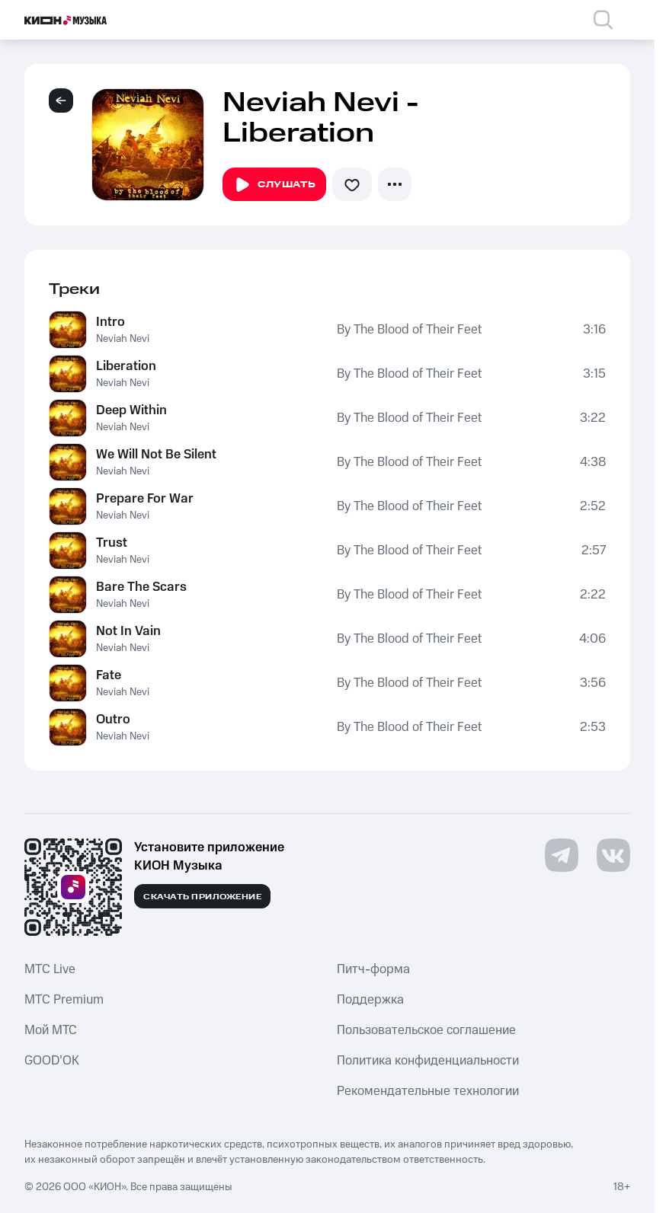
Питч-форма (373, 969)
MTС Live (49, 969)
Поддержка (370, 1000)
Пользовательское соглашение (426, 1030)
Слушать (274, 185)
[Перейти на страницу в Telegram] (561, 855)
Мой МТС (50, 1030)
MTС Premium (64, 1000)
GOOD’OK (51, 1061)
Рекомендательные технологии (428, 1091)
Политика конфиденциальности (428, 1061)
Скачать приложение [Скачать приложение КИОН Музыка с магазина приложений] (202, 897)
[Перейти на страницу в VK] (613, 855)
